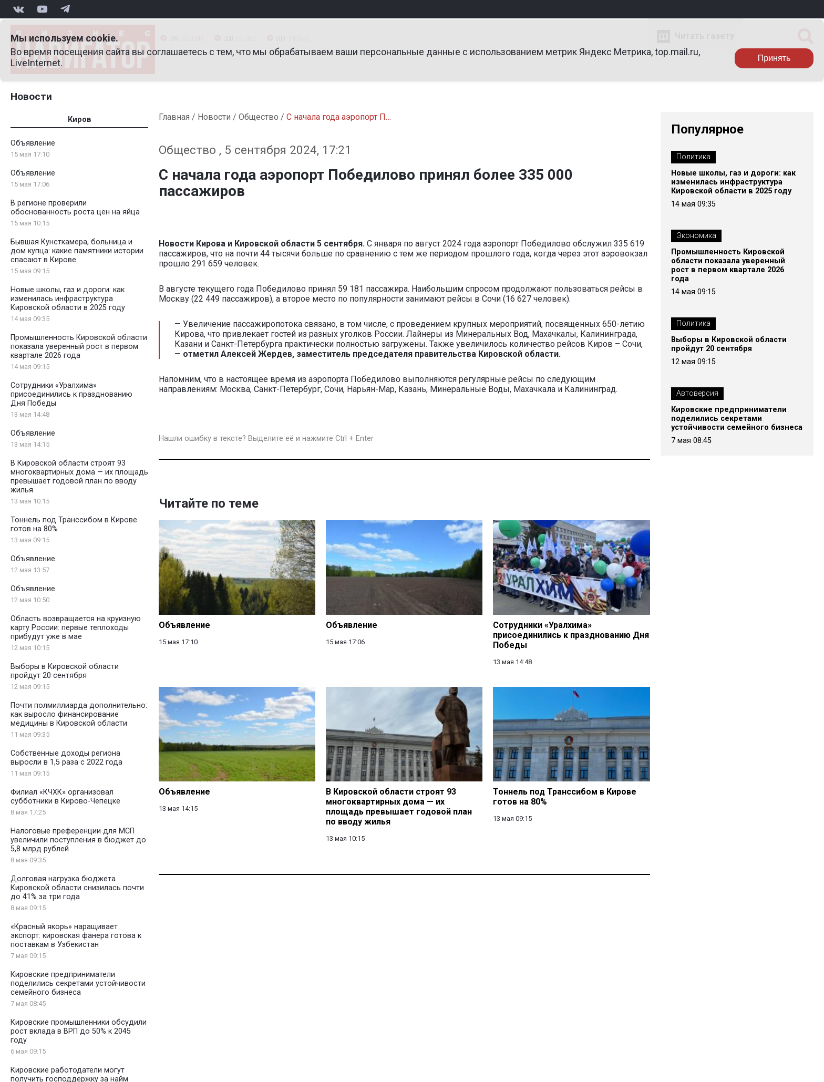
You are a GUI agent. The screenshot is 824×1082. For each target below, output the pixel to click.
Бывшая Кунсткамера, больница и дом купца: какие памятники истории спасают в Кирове (77, 251)
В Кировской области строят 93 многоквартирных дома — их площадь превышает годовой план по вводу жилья (79, 476)
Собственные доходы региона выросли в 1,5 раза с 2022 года (66, 758)
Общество (259, 117)
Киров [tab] (79, 119)
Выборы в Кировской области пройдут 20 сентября (65, 671)
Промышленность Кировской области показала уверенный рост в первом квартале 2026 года (79, 346)
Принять (774, 58)
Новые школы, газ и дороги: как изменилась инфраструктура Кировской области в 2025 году (68, 298)
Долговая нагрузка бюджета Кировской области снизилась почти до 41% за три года (77, 887)
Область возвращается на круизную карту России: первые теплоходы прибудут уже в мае (76, 627)
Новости (31, 96)
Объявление (33, 143)
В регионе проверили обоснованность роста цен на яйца (75, 208)
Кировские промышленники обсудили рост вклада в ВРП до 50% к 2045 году (79, 1031)
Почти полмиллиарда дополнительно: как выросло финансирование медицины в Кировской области (79, 714)
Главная (174, 117)
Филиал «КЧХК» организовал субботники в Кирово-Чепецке (65, 797)
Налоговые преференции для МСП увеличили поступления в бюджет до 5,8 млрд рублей (78, 840)
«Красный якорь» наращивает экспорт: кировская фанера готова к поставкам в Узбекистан (76, 935)
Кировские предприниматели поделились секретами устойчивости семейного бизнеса (78, 983)
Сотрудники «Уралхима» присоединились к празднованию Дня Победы (71, 394)
